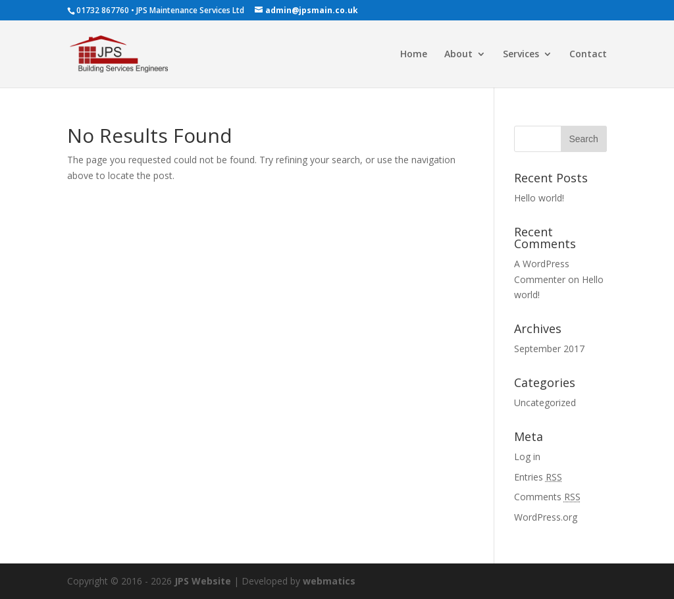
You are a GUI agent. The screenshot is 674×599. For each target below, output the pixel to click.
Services (521, 54)
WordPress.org (545, 517)
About (458, 54)
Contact (588, 54)
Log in (527, 456)
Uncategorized (545, 402)
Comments (547, 496)
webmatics (329, 581)
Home (413, 54)
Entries (538, 477)
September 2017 (549, 348)
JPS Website (202, 581)
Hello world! (539, 198)
